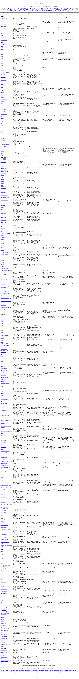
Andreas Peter (3, 192)
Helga (2, 340)
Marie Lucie (3, 510)
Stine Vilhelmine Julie (5, 628)
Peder (2, 595)
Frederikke (3, 295)
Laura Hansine (4, 482)
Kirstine (2, 101)
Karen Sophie (3, 81)
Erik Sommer (3, 287)
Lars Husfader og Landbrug (6, 465)
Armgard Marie (4, 224)
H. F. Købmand (4, 299)
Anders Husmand (4, 170)
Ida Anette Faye (4, 349)
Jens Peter (3, 379)
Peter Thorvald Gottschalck (6, 611)
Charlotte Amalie (4, 657)
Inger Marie (3, 77)
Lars (2, 473)
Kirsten (2, 92)
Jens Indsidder (3, 375)
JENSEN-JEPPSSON (42, 9)
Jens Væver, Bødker (5, 383)
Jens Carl (3, 364)
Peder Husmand (4, 589)
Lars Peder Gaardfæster (5, 467)
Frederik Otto (3, 291)
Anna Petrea (3, 217)
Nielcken (2, 151)
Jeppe (2, 401)
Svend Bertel (3, 632)
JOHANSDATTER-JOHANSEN (66, 9)
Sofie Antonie (3, 625)
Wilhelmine (3, 646)
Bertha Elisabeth (4, 229)
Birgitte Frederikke (4, 231)
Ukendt (2, 655)
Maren (2, 116)
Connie (2, 266)
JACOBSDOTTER (4, 157)
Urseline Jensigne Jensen (5, 644)
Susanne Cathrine (4, 630)
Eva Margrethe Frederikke (6, 72)
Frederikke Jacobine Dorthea (6, 293)
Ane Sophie (3, 30)
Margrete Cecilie (4, 497)
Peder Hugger (3, 586)
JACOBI (2, 16)
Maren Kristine (4, 114)
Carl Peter (3, 235)
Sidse (2, 153)
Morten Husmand (4, 525)
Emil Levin (3, 662)
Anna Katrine (3, 213)
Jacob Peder (3, 352)
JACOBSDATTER (4, 20)
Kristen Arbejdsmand (5, 452)
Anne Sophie (3, 222)
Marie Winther (4, 512)
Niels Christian (4, 531)
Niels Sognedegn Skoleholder (6, 545)
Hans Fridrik (3, 305)
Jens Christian (3, 366)
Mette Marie (3, 522)
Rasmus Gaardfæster (5, 615)
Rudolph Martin (4, 652)
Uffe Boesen (3, 642)
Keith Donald (3, 447)
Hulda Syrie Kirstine (5, 345)
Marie (2, 515)
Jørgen (2, 433)
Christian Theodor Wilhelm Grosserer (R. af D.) (6, 661)
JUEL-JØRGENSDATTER (17, 10)
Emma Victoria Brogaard (5, 286)
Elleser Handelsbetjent (5, 279)
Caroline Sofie (3, 237)
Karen (2, 84)
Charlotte (3, 658)
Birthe (2, 51)
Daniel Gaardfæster (4, 268)
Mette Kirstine (3, 146)
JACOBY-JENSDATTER (13, 8)
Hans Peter (3, 311)
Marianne (3, 506)
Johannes (3, 423)
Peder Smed (3, 593)
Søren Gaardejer (4, 638)
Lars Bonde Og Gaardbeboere (6, 461)
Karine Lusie (3, 437)
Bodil (2, 52)
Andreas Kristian (4, 188)
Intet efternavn (24, 6)
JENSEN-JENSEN (44, 8)
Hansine (2, 338)
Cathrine (2, 58)
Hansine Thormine (4, 335)
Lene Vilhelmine (4, 107)
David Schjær (3, 272)
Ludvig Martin (4, 18)
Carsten (2, 239)
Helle (2, 342)
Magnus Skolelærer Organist (6, 487)
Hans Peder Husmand (5, 309)
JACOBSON (3, 648)
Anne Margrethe (4, 44)
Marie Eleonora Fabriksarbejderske (4, 508)
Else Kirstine (3, 284)
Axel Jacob (3, 228)
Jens (2, 384)
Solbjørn (2, 627)
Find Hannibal (3, 288)
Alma (2, 166)
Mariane (2, 141)
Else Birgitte (3, 281)
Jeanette (2, 362)
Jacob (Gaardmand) (4, 350)
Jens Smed (3, 381)
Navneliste (46, 675)
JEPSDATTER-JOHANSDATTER (53, 9)
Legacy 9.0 (36, 677)
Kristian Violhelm (4, 457)
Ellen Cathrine (3, 276)
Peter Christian (4, 607)
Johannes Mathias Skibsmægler (4, 417)
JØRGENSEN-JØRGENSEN (42, 10)
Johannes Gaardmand (5, 415)
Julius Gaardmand (4, 424)
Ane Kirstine (3, 26)
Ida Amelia (3, 347)
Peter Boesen (3, 605)
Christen (2, 243)
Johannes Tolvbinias (5, 420)
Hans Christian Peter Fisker (6, 301)
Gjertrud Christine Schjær (6, 298)
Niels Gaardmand (4, 539)
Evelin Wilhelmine (4, 74)
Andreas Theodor (4, 195)
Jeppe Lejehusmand (4, 399)
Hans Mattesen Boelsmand (6, 307)
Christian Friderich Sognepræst (4, 255)
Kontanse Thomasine (5, 451)
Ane (2, 33)
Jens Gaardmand (4, 368)
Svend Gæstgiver (4, 634)
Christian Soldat (4, 257)
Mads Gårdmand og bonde (6, 485)
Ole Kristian (3, 568)
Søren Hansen (3, 640)
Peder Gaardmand (4, 583)
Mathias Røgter (4, 519)
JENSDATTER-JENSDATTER (25, 8)
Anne (2, 47)
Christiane (3, 60)
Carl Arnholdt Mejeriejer (5, 233)
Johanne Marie (4, 410)
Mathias (2, 521)
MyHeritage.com (40, 677)
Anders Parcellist (4, 173)
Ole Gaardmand (4, 563)
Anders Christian (4, 168)
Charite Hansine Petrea (5, 240)
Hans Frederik (3, 302)
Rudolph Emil (3, 623)
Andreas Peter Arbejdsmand (6, 189)
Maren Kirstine (4, 109)
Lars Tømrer (3, 471)
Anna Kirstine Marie (5, 215)
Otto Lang (3, 579)
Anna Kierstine (4, 40)
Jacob (2, 354)
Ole (1, 570)
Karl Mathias (3, 440)
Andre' (2, 185)
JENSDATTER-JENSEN (36, 8)
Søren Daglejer (4, 636)
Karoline (2, 444)
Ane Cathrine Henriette (5, 197)
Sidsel (2, 155)
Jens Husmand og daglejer (6, 372)
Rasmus (2, 617)
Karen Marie (3, 80)
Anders (2, 175)
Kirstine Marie (4, 99)
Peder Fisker (3, 582)
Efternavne (41, 675)
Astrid (2, 226)
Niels (2, 546)
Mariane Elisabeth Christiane (6, 504)
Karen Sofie (3, 435)
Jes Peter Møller (4, 403)
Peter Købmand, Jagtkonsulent (4, 610)
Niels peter (3, 543)
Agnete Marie (3, 162)
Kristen (2, 455)
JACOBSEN (3, 159)
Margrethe (3, 136)
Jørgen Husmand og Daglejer (6, 431)
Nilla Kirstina (3, 158)
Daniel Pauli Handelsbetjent (6, 270)
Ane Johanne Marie (4, 200)
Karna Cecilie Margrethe (5, 442)
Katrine (2, 90)
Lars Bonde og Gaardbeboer (6, 459)
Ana (2, 21)
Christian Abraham (4, 252)
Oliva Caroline (4, 576)
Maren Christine (4, 489)
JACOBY (2, 654)
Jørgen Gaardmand (4, 428)
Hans (2, 321)
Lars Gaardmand (4, 463)
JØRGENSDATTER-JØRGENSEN (29, 10)
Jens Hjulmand (4, 370)
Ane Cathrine (3, 24)
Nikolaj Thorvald (4, 561)
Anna (2, 42)
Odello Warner (4, 650)
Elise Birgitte (3, 274)
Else (2, 68)
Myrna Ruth (3, 527)
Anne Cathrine (3, 220)
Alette (2, 164)
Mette (2, 148)
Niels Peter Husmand (5, 542)
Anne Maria (3, 46)
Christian (3, 260)
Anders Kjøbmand (4, 171)
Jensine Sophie (4, 396)
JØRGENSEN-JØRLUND (64, 10)
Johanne (2, 78)
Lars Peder (3, 468)
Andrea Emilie (3, 186)
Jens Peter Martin (4, 377)
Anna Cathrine (3, 37)
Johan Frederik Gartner (5, 407)
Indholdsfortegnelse (34, 675)
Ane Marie (3, 205)
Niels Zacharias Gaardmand (6, 529)
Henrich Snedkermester (5, 343)
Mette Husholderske (5, 144)
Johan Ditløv (3, 405)
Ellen (2, 63)
